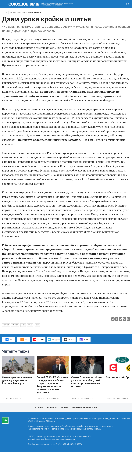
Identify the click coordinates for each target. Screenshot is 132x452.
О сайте (39, 407)
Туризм (5, 398)
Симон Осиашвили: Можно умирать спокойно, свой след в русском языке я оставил (87, 382)
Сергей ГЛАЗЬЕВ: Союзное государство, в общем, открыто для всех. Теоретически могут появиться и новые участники (52, 385)
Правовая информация (84, 407)
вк (8, 339)
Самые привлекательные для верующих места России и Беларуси (17, 380)
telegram (54, 339)
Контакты (52, 407)
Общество (111, 398)
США (23, 325)
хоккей (6, 325)
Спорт (5, 12)
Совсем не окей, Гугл (118, 377)
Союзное (41, 398)
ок (23, 339)
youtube (38, 339)
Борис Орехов (34, 12)
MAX (84, 339)
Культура (75, 398)
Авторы (65, 407)
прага (30, 325)
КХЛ (37, 325)
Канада (15, 325)
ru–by (68, 339)
